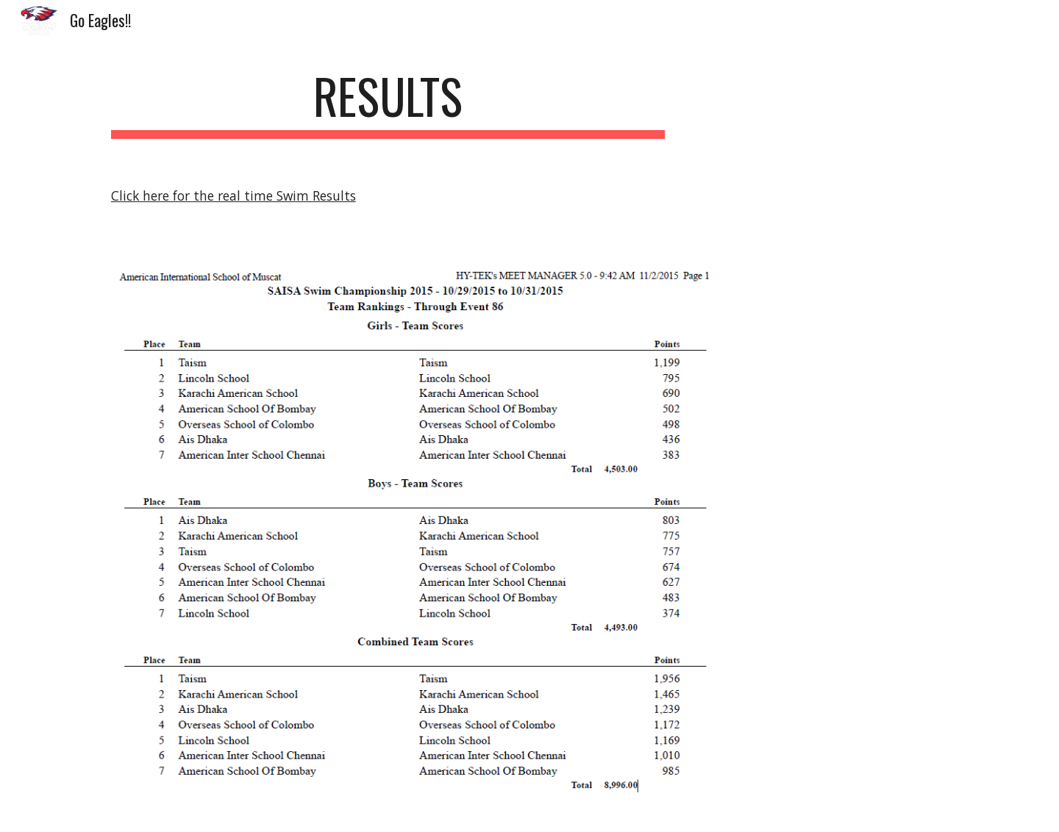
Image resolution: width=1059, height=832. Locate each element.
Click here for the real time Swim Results (233, 195)
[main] (388, 103)
